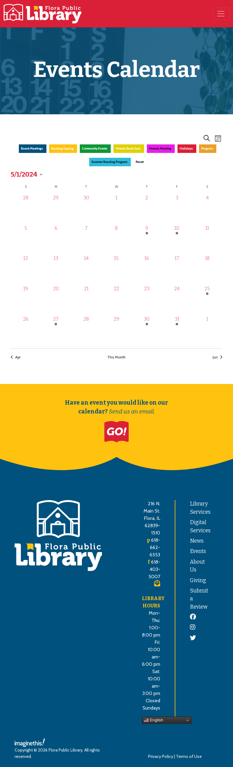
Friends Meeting (160, 148)
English (153, 720)
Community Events (94, 148)
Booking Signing (62, 148)
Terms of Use (189, 756)
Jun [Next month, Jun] (217, 357)
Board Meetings (32, 148)
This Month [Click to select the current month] (116, 357)
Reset (140, 162)
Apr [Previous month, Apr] (16, 357)
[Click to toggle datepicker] (26, 174)
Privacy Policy (160, 756)
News (197, 541)
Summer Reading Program (109, 162)
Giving (198, 580)
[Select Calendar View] (218, 138)
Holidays (186, 148)
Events (198, 551)
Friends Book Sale (128, 148)
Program (207, 148)
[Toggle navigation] (220, 14)
